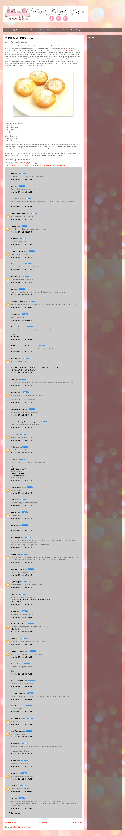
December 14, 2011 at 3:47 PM (21, 505)
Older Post (77, 822)
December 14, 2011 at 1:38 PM (21, 385)
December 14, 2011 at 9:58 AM (21, 207)
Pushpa (13, 760)
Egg (53, 165)
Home (7, 30)
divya (13, 500)
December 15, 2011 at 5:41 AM (21, 657)
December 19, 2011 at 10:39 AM (21, 808)
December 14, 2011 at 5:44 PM (21, 531)
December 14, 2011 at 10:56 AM (21, 282)
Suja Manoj (15, 582)
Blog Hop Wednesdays (37, 165)
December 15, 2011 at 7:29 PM (21, 766)
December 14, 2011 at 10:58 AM (21, 307)
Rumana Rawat (16, 718)
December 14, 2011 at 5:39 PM (21, 518)
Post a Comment (14, 813)
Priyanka (14, 314)
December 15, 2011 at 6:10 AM (21, 686)
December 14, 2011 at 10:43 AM (21, 270)
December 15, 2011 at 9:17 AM (21, 737)
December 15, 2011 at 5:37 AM (21, 644)
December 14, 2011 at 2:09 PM (21, 415)
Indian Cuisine (15, 629)
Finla (12, 380)
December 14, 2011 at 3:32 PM (21, 493)
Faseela (13, 226)
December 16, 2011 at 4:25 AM (21, 779)
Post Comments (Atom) (22, 827)
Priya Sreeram (16, 706)
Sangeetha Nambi (17, 302)
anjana (13, 638)
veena (13, 786)
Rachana (14, 743)
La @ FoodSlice (16, 693)
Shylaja (13, 773)
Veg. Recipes (17, 30)
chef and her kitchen (18, 213)
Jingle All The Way (17, 473)
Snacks (69, 165)
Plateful (13, 554)
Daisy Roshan (16, 731)
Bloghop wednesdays (70, 50)
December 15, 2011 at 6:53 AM (21, 699)
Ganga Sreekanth (17, 681)
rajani (13, 239)
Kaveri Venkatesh (17, 251)
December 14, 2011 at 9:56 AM (21, 192)
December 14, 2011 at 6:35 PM (21, 562)
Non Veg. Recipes (30, 30)
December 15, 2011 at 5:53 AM (21, 674)
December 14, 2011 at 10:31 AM (21, 244)
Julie (12, 594)
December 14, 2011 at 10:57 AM (21, 295)
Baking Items (24, 165)
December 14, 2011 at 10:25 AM (21, 219)
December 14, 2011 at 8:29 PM (21, 587)
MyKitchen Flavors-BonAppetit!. (22, 346)
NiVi (12, 289)
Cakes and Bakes (45, 30)
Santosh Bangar (16, 569)
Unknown (14, 276)
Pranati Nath (15, 537)
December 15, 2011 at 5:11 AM (21, 632)
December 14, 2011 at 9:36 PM (21, 604)
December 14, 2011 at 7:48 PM (21, 575)
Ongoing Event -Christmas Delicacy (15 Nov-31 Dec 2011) (30, 599)
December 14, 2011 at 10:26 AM (21, 232)
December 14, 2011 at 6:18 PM (21, 548)
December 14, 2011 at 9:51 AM (21, 179)
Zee (12, 798)
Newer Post (10, 822)
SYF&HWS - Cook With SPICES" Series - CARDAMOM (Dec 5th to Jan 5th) (36, 368)
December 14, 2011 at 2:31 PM (21, 440)
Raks (12, 434)
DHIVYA (13, 512)
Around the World (61, 30)
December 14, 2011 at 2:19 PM (21, 427)
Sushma (14, 611)
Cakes (48, 165)
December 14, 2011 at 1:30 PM (21, 373)
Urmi (12, 173)
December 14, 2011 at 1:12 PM (21, 352)
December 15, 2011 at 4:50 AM (21, 617)
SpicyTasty (15, 664)
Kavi (12, 459)
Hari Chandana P (17, 624)
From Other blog (60, 165)
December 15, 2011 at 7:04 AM (21, 712)
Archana (14, 525)
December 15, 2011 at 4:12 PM (21, 754)
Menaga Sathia (16, 487)
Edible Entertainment (18, 469)
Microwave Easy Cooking (19, 475)
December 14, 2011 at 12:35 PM (22, 339)
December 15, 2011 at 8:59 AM (21, 724)
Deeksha (14, 447)
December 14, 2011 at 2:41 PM (21, 453)
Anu (12, 186)
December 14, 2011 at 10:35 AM (21, 257)
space (35, 50)
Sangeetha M (15, 264)
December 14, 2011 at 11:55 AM (21, 320)
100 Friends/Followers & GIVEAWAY (23, 370)
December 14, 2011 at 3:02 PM (21, 480)
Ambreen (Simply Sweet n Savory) (23, 422)
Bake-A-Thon (14, 165)
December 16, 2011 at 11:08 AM (21, 792)
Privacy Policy (75, 30)
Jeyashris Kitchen (17, 409)
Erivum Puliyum (16, 601)
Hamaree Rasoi (16, 327)
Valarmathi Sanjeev (18, 651)
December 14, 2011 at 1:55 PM (21, 402)
